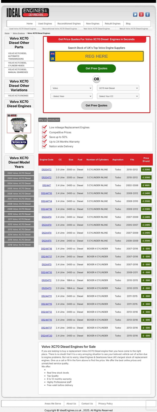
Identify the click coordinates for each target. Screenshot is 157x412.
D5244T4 (46, 217)
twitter (135, 14)
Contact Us (87, 403)
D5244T (46, 185)
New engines (92, 23)
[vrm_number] (96, 56)
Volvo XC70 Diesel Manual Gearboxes (18, 70)
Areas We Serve (53, 403)
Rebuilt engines (112, 23)
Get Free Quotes (96, 68)
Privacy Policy (105, 403)
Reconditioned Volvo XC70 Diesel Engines (59, 29)
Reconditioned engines (69, 23)
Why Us (42, 120)
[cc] (118, 96)
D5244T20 (46, 335)
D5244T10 (46, 193)
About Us (71, 403)
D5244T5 (46, 240)
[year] (71, 96)
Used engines (45, 23)
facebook (147, 14)
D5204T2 (46, 169)
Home (30, 23)
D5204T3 (46, 288)
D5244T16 (46, 209)
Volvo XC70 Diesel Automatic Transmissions (17, 56)
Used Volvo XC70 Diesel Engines (22, 29)
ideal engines (28, 12)
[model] (118, 88)
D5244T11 (47, 296)
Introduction (54, 120)
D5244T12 (46, 312)
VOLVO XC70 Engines (18, 95)
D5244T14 (46, 201)
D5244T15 (46, 304)
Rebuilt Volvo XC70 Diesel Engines (134, 29)
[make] (71, 88)
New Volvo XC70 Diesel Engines (97, 29)
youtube (141, 14)
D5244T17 (46, 256)
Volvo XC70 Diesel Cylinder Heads (17, 64)
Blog (128, 23)
